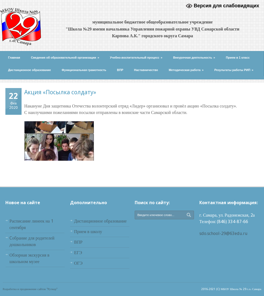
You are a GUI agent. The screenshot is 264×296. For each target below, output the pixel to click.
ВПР (120, 70)
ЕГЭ (78, 252)
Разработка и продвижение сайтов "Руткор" (30, 289)
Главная (14, 57)
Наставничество (146, 70)
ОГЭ (78, 263)
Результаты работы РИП (233, 70)
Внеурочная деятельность (194, 57)
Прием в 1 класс (238, 57)
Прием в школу (88, 231)
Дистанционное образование (29, 70)
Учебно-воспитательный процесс (136, 57)
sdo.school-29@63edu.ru (223, 233)
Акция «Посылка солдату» (60, 92)
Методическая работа (186, 70)
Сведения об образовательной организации (65, 57)
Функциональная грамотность (84, 70)
